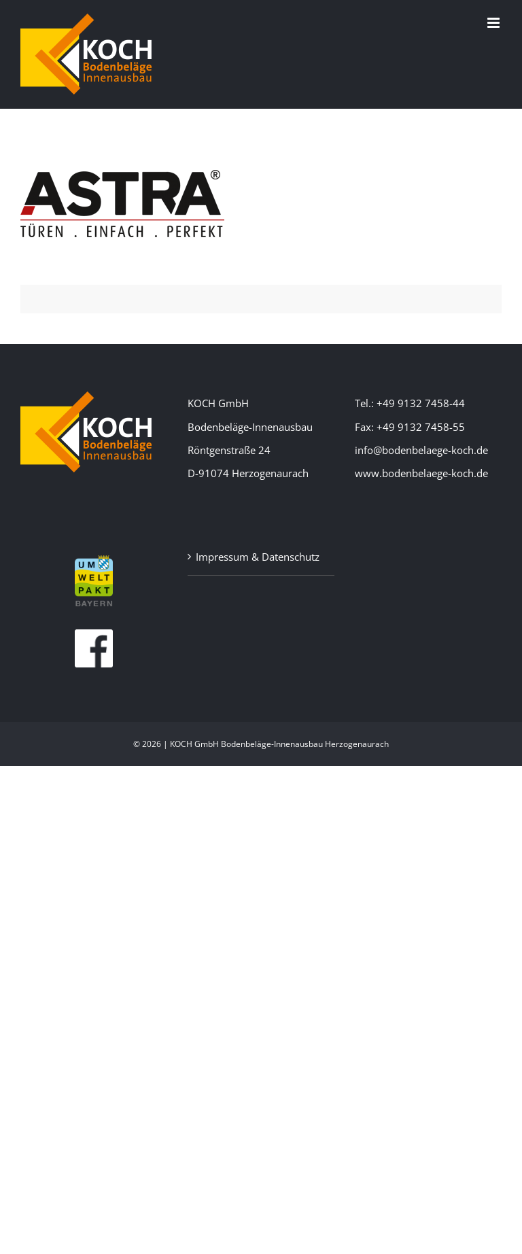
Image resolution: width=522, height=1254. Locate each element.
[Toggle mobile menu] (494, 23)
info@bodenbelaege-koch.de (421, 450)
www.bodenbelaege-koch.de (421, 473)
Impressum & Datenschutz (257, 556)
